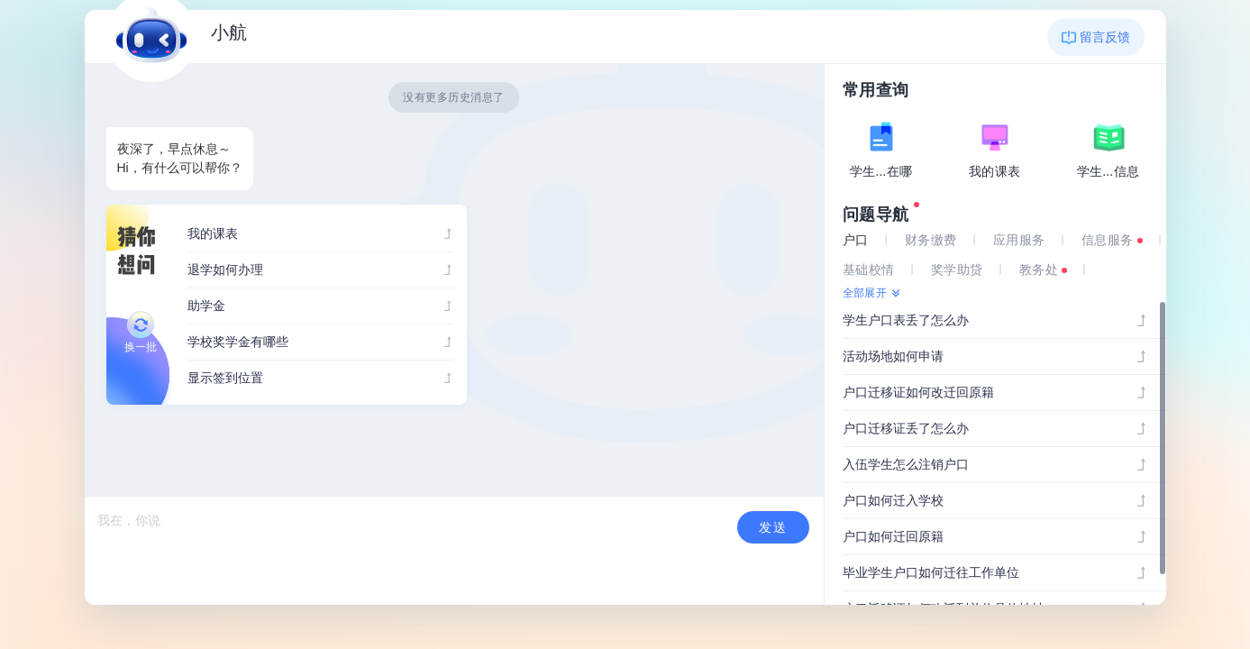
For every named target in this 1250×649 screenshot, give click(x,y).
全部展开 (865, 293)
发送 (773, 527)
